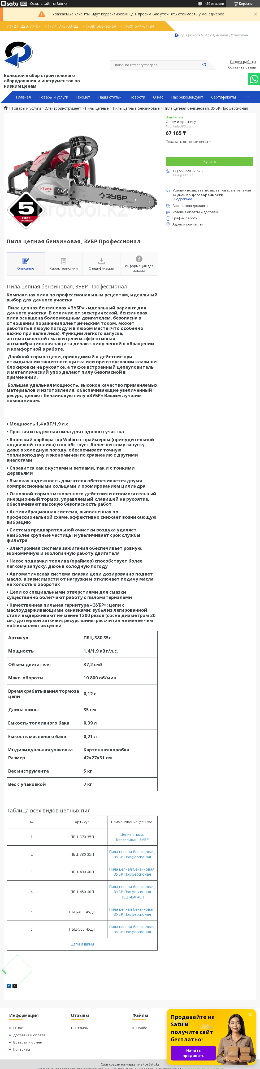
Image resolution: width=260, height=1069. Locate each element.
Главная (23, 97)
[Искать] (204, 65)
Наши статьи (110, 97)
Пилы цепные (97, 108)
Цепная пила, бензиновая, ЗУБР (132, 837)
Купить (209, 161)
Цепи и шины (82, 944)
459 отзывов (214, 3)
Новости (137, 97)
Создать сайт (40, 4)
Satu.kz (154, 1064)
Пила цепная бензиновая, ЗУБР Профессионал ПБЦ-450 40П (132, 892)
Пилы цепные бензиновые (136, 108)
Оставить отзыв (242, 67)
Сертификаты (223, 97)
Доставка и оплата (29, 1035)
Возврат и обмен (27, 1042)
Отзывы (82, 1027)
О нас (158, 97)
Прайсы (142, 1027)
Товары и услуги (53, 97)
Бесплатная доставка (190, 206)
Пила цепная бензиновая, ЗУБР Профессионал (132, 854)
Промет (83, 97)
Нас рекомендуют (187, 97)
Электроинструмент (63, 108)
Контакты (21, 1049)
